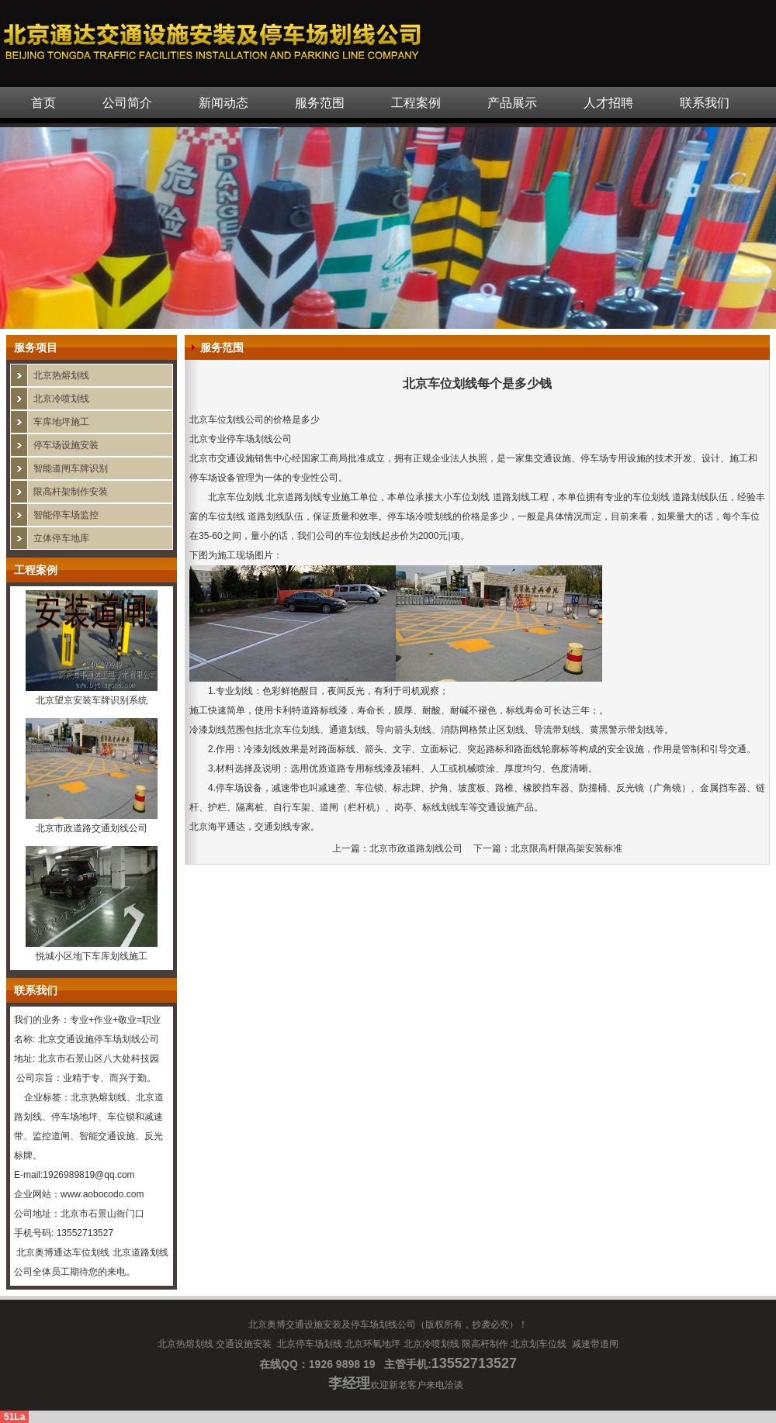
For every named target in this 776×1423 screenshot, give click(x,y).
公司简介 (127, 102)
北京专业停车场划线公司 (240, 438)
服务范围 (320, 102)
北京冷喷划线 (61, 398)
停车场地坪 (74, 1116)
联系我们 (704, 102)
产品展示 (512, 102)
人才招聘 (608, 102)
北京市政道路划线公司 (415, 848)
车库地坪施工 (61, 421)
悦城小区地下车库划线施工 (91, 956)
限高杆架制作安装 (70, 491)
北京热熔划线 (61, 375)
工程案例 (416, 102)
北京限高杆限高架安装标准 (566, 848)
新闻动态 (223, 102)
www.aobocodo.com (102, 1194)
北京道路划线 (140, 1252)
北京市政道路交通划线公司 (91, 828)
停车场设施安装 (66, 445)
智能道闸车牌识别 (70, 468)
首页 (43, 102)
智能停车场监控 (66, 514)
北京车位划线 (236, 497)
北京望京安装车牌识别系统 (91, 700)
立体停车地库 (61, 538)
